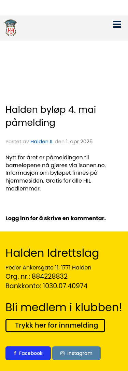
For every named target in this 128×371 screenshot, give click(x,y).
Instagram (76, 353)
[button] (117, 23)
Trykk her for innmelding (56, 325)
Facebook (28, 353)
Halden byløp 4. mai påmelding (50, 116)
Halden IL (41, 141)
